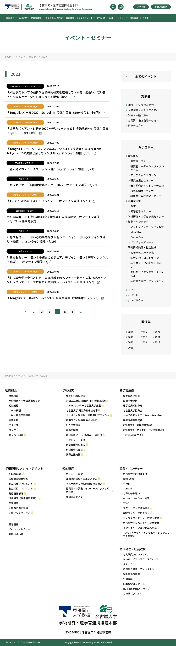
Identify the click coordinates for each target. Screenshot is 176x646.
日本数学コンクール (134, 584)
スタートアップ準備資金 (136, 508)
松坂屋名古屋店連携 (142, 252)
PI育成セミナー (139, 161)
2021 (157, 337)
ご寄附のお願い (131, 493)
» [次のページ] (88, 311)
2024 (157, 332)
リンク (12, 430)
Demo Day (136, 237)
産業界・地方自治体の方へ (143, 120)
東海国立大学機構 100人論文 (81, 420)
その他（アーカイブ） (135, 593)
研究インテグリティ (19, 513)
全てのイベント (146, 76)
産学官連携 (36, 17)
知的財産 (101, 17)
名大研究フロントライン (144, 257)
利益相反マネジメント (21, 483)
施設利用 (13, 420)
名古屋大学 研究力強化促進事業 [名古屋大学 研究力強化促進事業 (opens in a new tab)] (83, 410)
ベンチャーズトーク (141, 242)
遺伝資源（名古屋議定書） (23, 498)
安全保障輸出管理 (53, 17)
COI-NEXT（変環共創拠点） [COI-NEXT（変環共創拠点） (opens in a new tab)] (138, 425)
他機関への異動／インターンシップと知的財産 (87, 490)
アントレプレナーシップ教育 (147, 227)
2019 (144, 342)
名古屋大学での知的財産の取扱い (84, 483)
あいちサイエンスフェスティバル (147, 274)
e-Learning (15, 474)
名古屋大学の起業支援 (135, 474)
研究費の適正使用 (18, 508)
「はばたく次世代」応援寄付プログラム (87, 415)
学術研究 (23, 17)
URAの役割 (15, 410)
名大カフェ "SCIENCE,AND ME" (146, 265)
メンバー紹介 (16, 435)
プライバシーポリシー (30, 642)
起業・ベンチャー (117, 17)
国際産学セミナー (140, 211)
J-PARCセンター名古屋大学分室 (83, 405)
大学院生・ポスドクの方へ (143, 110)
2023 (130, 337)
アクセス (141, 6)
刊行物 (126, 483)
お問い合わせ (161, 6)
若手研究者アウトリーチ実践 (147, 185)
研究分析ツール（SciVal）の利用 (84, 435)
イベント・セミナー (19, 529)
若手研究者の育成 (75, 395)
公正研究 (13, 503)
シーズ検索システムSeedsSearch (143, 415)
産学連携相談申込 (132, 405)
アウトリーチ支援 (75, 439)
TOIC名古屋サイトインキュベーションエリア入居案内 (146, 534)
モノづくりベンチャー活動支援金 (141, 518)
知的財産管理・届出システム (81, 478)
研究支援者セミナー (142, 180)
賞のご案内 (72, 430)
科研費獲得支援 (74, 449)
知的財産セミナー (75, 497)
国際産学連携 (130, 400)
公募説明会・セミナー (143, 190)
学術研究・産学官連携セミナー (146, 216)
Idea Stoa (136, 232)
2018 (157, 342)
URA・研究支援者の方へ (142, 105)
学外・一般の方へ (138, 115)
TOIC (133, 206)
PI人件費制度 (73, 425)
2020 (130, 342)
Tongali (127, 488)
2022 (144, 337)
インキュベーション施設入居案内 (141, 527)
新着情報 (13, 524)
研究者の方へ (135, 125)
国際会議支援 (73, 454)
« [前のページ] (26, 311)
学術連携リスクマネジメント (79, 17)
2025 (144, 332)
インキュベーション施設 (136, 498)
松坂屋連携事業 (131, 574)
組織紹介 (13, 395)
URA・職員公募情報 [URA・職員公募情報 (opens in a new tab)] (19, 415)
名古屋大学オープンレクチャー (147, 283)
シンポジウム (135, 300)
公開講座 (128, 579)
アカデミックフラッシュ (144, 175)
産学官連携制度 (131, 395)
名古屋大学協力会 (132, 410)
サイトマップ (11, 642)
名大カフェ (129, 564)
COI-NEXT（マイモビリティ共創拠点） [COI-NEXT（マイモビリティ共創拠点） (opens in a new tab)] (144, 430)
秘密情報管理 (16, 493)
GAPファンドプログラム (136, 513)
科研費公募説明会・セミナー (147, 196)
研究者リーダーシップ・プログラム (147, 168)
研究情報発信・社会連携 (142, 247)
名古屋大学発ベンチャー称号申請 (141, 522)
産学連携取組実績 (132, 420)
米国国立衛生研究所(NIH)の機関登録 (86, 400)
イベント (133, 295)
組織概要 (10, 17)
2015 (130, 347)
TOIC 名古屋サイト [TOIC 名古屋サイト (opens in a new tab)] (133, 435)
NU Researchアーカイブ (136, 588)
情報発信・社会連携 (139, 17)
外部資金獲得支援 (75, 444)
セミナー (133, 290)
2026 (130, 332)
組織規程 (13, 405)
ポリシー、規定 (74, 474)
